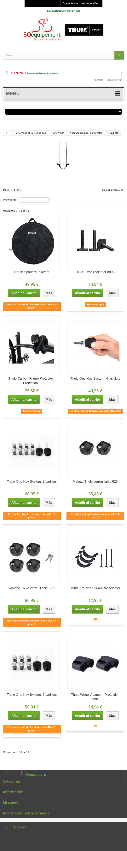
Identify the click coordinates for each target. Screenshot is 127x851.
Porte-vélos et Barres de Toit (30, 133)
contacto (98, 80)
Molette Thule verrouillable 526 (95, 481)
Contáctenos (70, 3)
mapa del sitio (114, 80)
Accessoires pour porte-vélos (86, 133)
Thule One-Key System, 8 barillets (32, 481)
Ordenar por (10, 199)
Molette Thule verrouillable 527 (31, 588)
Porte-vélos (58, 133)
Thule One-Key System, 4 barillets (95, 378)
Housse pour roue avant (31, 272)
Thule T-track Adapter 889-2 (95, 272)
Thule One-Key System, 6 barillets (32, 695)
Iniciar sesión (90, 3)
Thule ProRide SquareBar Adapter (95, 588)
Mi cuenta (11, 802)
